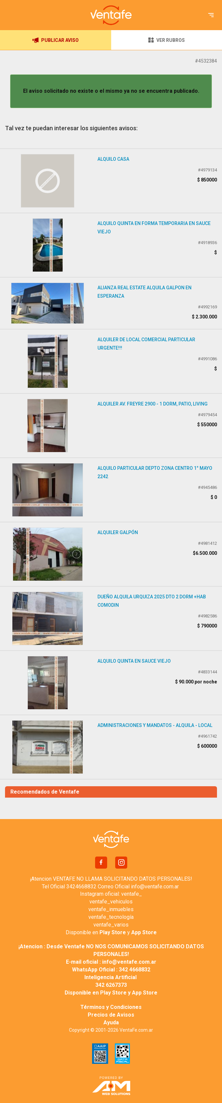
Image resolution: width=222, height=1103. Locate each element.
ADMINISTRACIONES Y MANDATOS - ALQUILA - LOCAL (154, 725)
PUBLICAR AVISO (55, 40)
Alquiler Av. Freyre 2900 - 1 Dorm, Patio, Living (152, 404)
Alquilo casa (113, 159)
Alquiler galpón (117, 532)
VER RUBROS (166, 40)
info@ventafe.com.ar (155, 886)
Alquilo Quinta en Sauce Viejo (134, 661)
